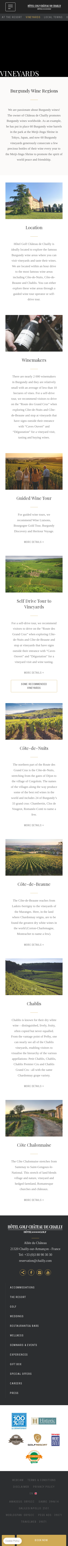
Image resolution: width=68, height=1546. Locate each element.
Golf (13, 1306)
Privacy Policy (44, 1486)
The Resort (18, 1297)
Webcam (18, 1480)
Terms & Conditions (42, 1480)
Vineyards (33, 17)
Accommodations (22, 1287)
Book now (41, 1540)
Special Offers (21, 1373)
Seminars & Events (23, 1345)
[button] (25, 989)
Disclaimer (21, 1486)
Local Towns (53, 17)
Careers (16, 1383)
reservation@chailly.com (35, 1261)
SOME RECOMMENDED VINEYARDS (34, 686)
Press (14, 1393)
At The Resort (12, 17)
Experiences (19, 1354)
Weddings (17, 1316)
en (31, 1493)
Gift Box (16, 1364)
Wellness (17, 1335)
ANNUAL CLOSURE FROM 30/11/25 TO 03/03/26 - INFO (21, 7)
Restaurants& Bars (24, 1325)
